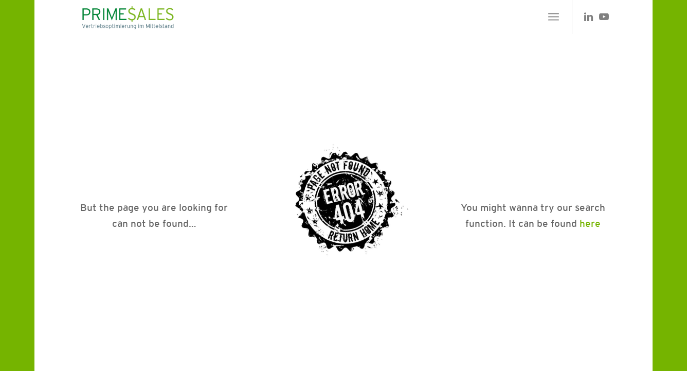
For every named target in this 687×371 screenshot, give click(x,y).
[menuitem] (553, 17)
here (590, 223)
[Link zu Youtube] (603, 16)
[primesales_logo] (127, 17)
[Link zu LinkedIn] (588, 16)
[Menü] (553, 17)
